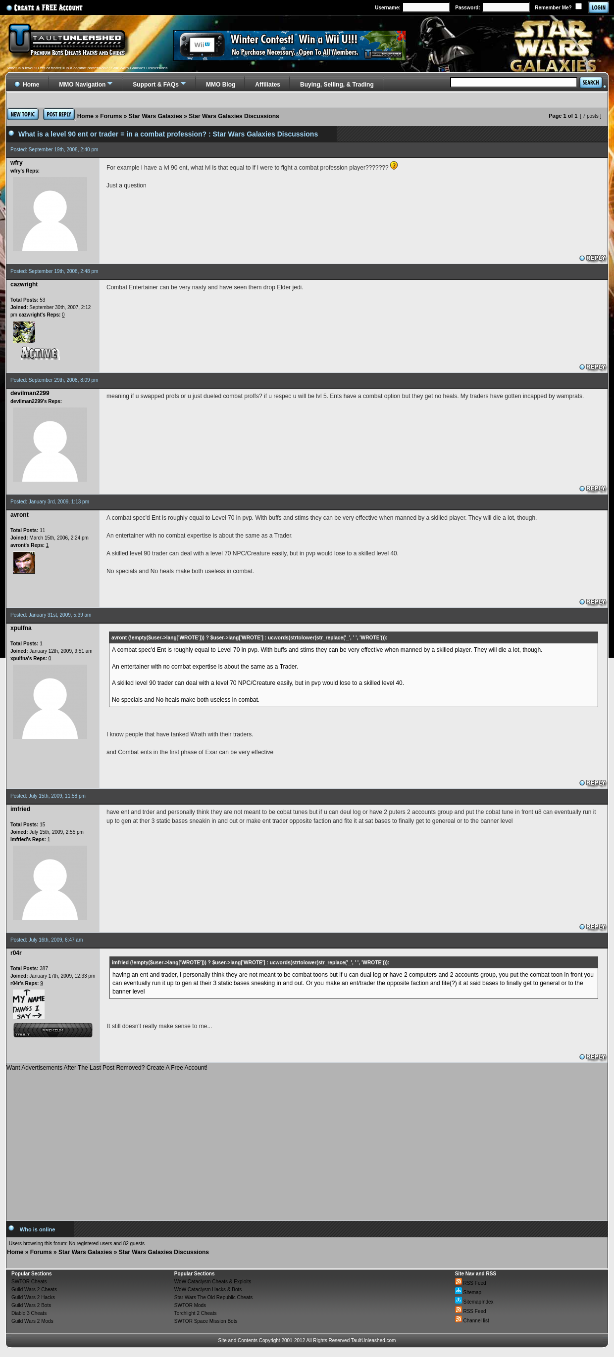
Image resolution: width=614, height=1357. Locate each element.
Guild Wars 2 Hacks (33, 1297)
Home (85, 116)
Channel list (472, 1320)
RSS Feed (470, 1283)
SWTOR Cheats (29, 1281)
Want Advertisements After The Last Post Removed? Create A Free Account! (106, 1067)
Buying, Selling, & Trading (337, 84)
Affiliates (267, 84)
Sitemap (468, 1292)
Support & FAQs (156, 84)
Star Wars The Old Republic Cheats (213, 1297)
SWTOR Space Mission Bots (206, 1321)
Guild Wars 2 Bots (31, 1305)
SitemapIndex (474, 1302)
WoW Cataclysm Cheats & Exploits (212, 1281)
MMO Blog (220, 84)
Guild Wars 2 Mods (32, 1321)
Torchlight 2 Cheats (195, 1313)
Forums (111, 116)
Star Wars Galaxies (155, 116)
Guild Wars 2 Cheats (34, 1289)
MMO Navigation (82, 84)
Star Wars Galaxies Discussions (234, 116)
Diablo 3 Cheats (29, 1313)
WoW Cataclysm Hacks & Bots (208, 1289)
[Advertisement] (307, 1142)
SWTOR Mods (190, 1305)
